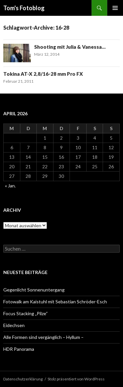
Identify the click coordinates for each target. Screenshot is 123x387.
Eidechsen (14, 325)
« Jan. (10, 185)
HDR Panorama (18, 349)
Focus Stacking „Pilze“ (25, 313)
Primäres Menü (115, 8)
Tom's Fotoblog (24, 8)
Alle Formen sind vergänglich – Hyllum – (43, 337)
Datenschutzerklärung (23, 378)
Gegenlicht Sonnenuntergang (34, 289)
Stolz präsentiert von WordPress (76, 378)
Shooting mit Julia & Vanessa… (70, 47)
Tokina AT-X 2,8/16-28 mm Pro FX (43, 74)
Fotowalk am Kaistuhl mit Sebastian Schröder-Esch (55, 301)
